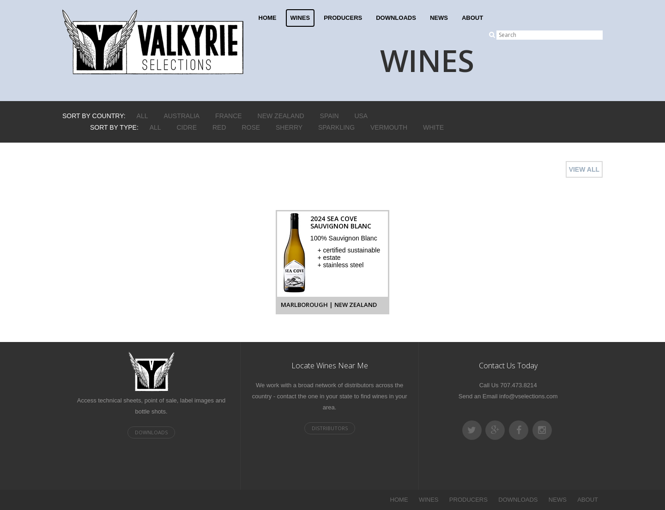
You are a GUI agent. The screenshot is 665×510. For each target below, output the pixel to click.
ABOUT (472, 17)
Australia (181, 116)
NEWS (439, 17)
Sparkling (336, 127)
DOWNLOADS (396, 17)
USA (361, 116)
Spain (329, 116)
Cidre (187, 127)
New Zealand (281, 116)
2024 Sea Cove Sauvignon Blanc (340, 222)
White (433, 127)
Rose (251, 127)
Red (219, 127)
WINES (300, 17)
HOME (268, 17)
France (228, 116)
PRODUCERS (343, 17)
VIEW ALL (584, 169)
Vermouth (388, 127)
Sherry (289, 127)
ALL (142, 116)
